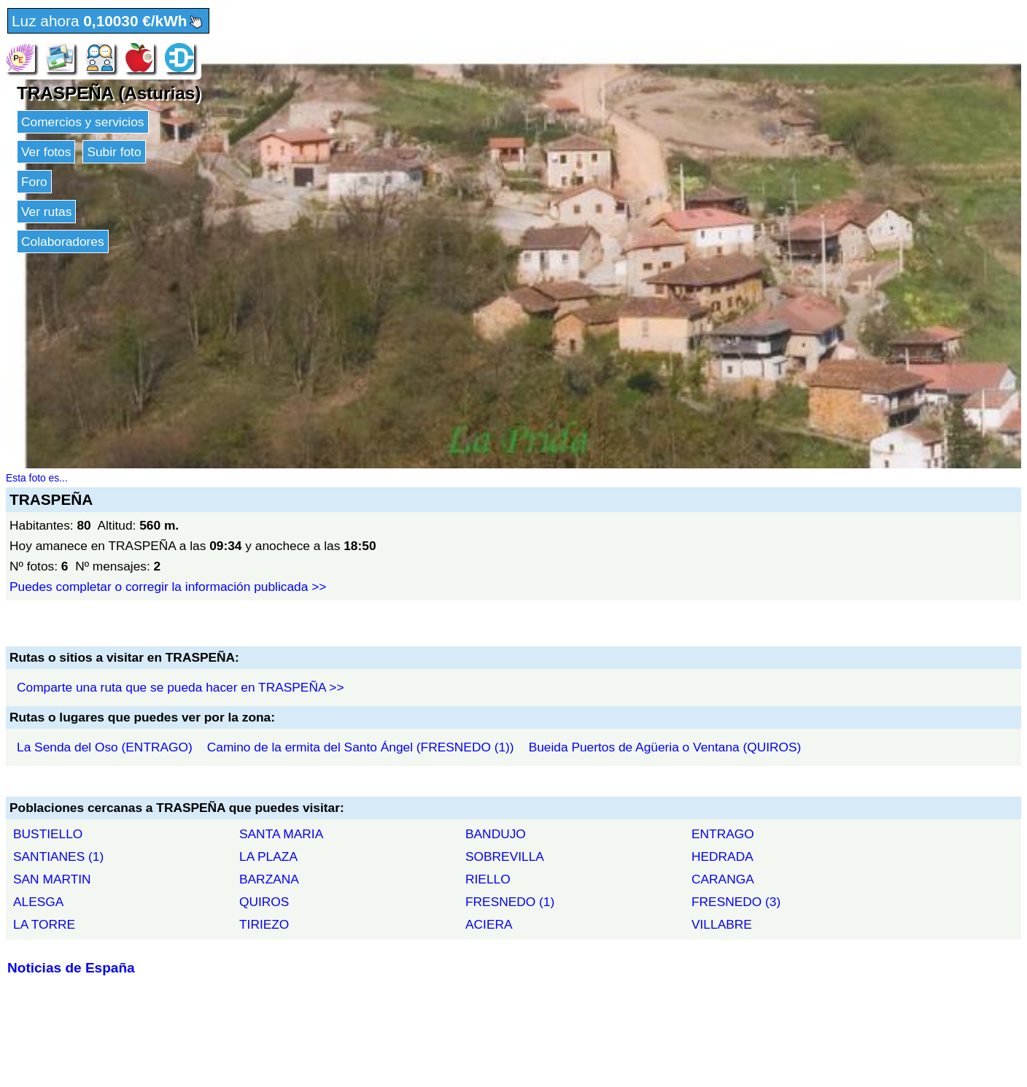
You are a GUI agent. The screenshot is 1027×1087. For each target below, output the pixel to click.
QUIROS (264, 901)
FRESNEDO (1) (509, 901)
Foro (34, 181)
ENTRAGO (722, 834)
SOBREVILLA (504, 856)
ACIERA (489, 924)
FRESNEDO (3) (735, 901)
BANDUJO (495, 834)
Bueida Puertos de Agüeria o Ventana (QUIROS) (665, 747)
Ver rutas (46, 211)
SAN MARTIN (52, 879)
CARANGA (722, 879)
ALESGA (38, 901)
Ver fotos (46, 151)
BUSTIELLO (47, 834)
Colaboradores (62, 241)
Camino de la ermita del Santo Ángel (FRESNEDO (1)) (360, 747)
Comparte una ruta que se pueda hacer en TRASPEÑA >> (180, 687)
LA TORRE (44, 924)
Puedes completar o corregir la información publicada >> (167, 586)
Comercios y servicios (82, 122)
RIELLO (488, 879)
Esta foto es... (37, 478)
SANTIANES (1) (58, 856)
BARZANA (269, 879)
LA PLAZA (268, 856)
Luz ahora (108, 21)
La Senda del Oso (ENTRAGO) (105, 747)
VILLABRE (721, 924)
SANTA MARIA (281, 834)
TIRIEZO (264, 924)
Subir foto (114, 151)
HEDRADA (722, 856)
